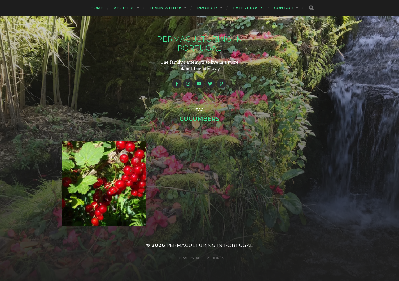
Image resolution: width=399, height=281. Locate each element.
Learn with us (166, 8)
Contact (284, 8)
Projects (207, 8)
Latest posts (248, 8)
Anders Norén (210, 258)
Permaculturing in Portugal (199, 44)
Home (96, 8)
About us (124, 8)
